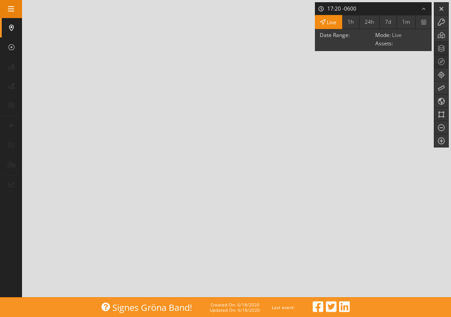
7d (388, 22)
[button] (12, 27)
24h (369, 22)
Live (328, 22)
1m (406, 22)
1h (350, 22)
